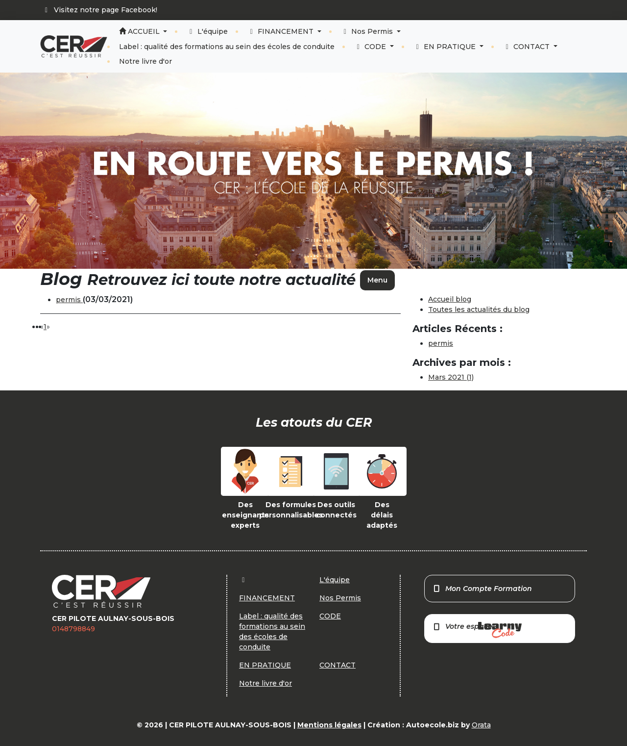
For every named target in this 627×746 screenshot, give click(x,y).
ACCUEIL (140, 31)
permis (69, 299)
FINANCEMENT (281, 31)
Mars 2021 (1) (451, 377)
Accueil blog (449, 299)
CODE (371, 46)
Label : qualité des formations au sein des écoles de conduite (227, 46)
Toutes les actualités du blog (479, 309)
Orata (481, 724)
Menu (377, 280)
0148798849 (73, 628)
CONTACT (527, 46)
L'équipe (207, 31)
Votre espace (477, 630)
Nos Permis (368, 31)
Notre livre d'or (145, 61)
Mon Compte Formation (482, 588)
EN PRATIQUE (445, 46)
